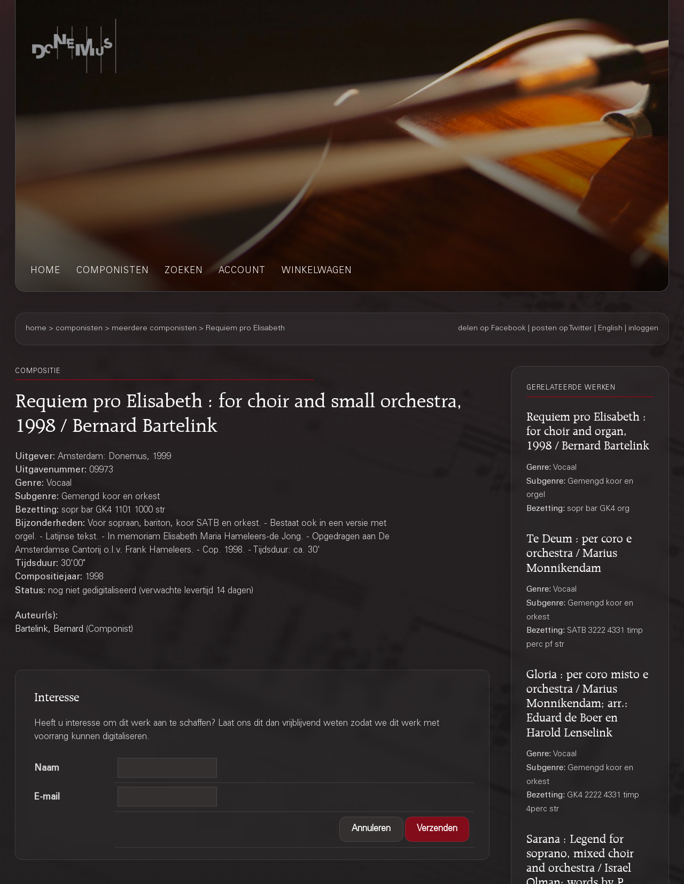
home (45, 271)
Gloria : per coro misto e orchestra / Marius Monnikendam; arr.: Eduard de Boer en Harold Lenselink (587, 701)
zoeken (184, 271)
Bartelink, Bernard (49, 629)
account (242, 271)
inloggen (643, 328)
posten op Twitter (562, 328)
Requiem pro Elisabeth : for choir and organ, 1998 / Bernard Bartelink (587, 429)
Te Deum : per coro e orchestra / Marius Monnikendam (579, 551)
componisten (112, 271)
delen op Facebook (492, 328)
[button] (371, 829)
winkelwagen (317, 271)
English (610, 328)
